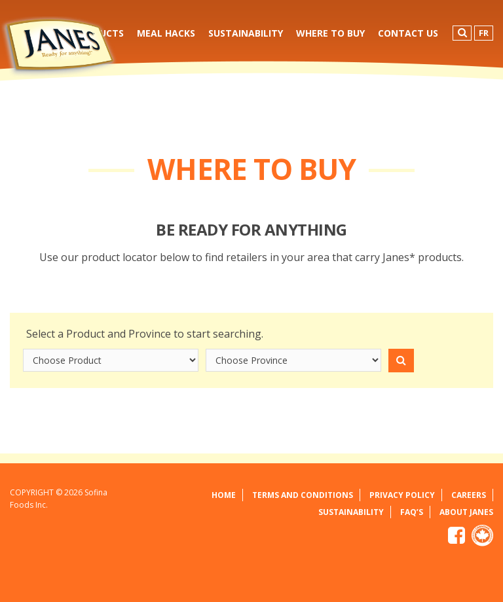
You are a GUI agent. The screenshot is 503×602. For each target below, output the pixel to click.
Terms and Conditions (302, 495)
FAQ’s (411, 512)
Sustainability (245, 33)
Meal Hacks (166, 33)
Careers (468, 495)
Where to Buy (330, 33)
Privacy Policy (402, 495)
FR (484, 33)
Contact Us (408, 33)
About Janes (466, 512)
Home (224, 495)
